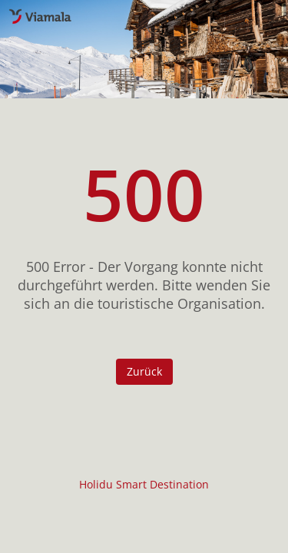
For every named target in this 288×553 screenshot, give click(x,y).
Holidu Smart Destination (144, 484)
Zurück (144, 371)
